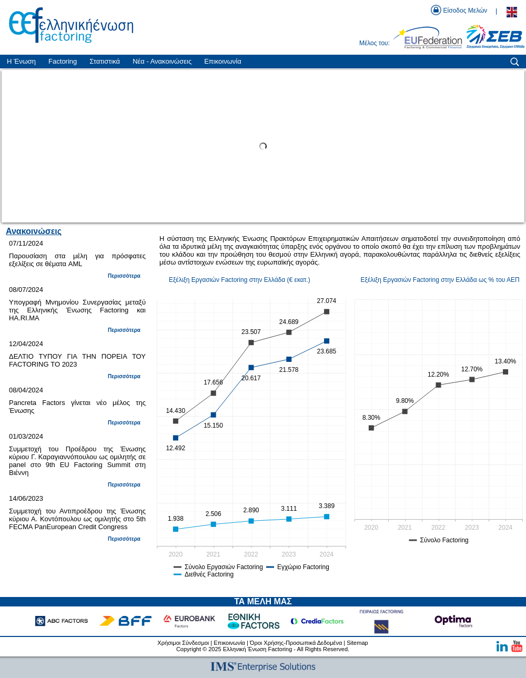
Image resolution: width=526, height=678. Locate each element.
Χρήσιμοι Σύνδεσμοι (183, 643)
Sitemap (357, 643)
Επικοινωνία (229, 643)
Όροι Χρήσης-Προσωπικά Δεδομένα (296, 643)
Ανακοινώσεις (34, 231)
